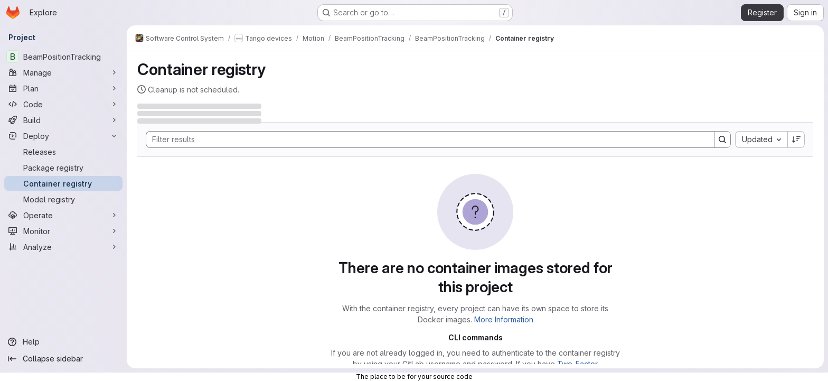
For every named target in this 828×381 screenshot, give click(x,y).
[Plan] (63, 88)
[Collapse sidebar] (63, 358)
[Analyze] (63, 246)
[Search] (425, 139)
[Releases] (63, 151)
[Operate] (63, 215)
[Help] (63, 341)
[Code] (63, 104)
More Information (503, 319)
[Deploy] (63, 135)
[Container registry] (63, 183)
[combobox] (761, 139)
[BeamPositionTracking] (63, 56)
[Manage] (63, 72)
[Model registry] (63, 199)
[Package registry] (63, 167)
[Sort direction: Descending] (796, 139)
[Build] (63, 120)
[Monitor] (63, 231)
